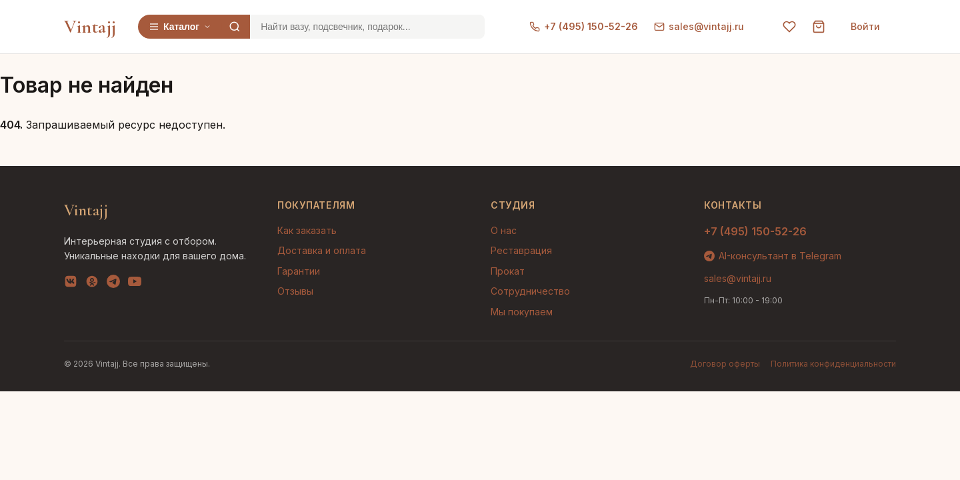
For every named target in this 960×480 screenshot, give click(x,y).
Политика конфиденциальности (833, 364)
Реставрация (521, 250)
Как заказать (307, 230)
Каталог (180, 26)
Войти (865, 26)
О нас (504, 230)
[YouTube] (134, 284)
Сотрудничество (530, 291)
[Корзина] (818, 26)
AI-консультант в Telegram (772, 255)
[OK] (92, 284)
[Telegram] (113, 284)
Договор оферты (725, 364)
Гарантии (298, 271)
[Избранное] (789, 26)
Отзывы (295, 291)
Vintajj (90, 26)
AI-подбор (900, 450)
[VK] (70, 284)
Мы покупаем (522, 311)
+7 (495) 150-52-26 (583, 26)
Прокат (508, 271)
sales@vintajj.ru (699, 26)
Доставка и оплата (321, 250)
